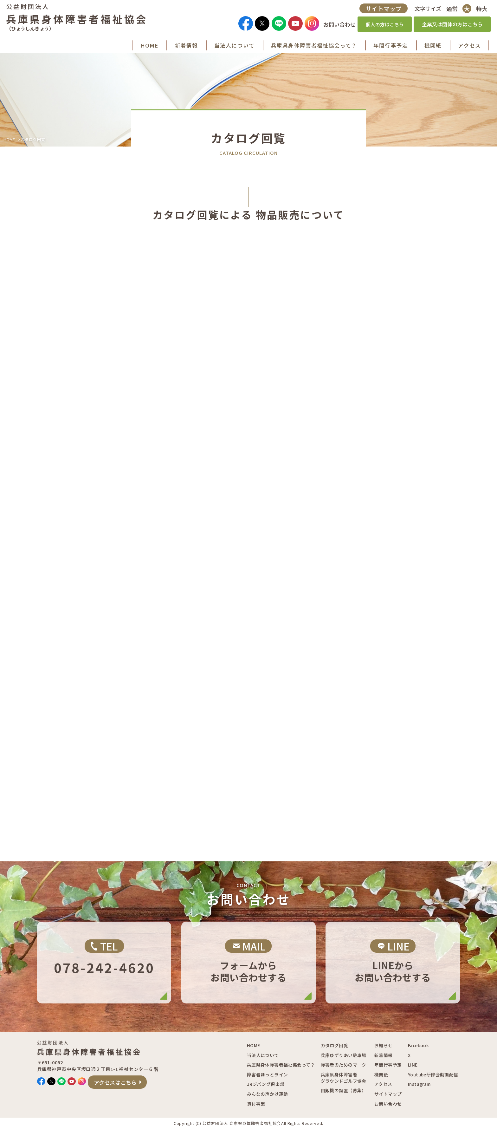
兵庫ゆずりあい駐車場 (343, 1069)
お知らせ (383, 1059)
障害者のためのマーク (343, 1078)
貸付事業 (256, 1117)
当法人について (263, 1069)
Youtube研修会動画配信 (433, 1088)
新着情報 (383, 1069)
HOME (9, 150)
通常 (449, 10)
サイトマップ (381, 9)
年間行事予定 (388, 1078)
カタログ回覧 (334, 1059)
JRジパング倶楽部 (266, 1097)
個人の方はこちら (383, 25)
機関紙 (381, 1088)
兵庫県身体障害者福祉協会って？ (281, 1078)
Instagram (419, 1097)
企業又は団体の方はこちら (450, 25)
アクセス (383, 1097)
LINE (413, 1078)
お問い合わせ (388, 1117)
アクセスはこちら (147, 1098)
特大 (479, 10)
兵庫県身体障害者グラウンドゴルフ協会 (343, 1091)
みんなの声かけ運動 (267, 1107)
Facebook (418, 1059)
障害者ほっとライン (267, 1088)
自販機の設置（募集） (343, 1104)
